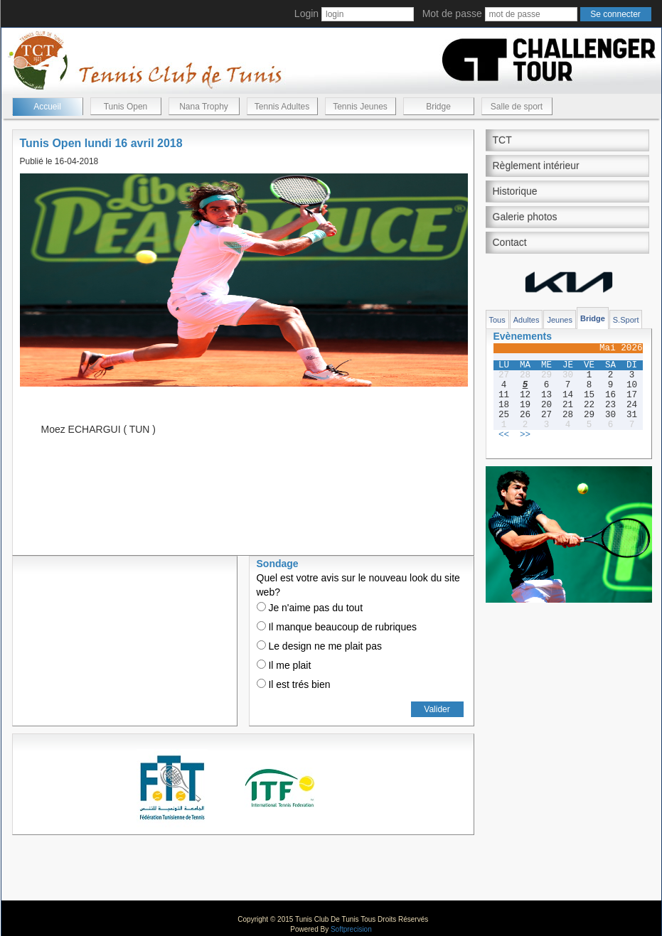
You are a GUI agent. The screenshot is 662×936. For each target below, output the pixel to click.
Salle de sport (517, 107)
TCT (502, 140)
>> (525, 435)
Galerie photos (525, 216)
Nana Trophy (203, 107)
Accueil (47, 107)
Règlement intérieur (536, 165)
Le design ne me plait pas (319, 646)
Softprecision (351, 929)
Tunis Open (126, 107)
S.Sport (626, 320)
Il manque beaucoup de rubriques (337, 627)
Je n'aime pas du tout (310, 607)
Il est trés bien (294, 684)
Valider (436, 709)
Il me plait (284, 665)
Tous (497, 320)
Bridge (438, 107)
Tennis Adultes (282, 107)
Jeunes (559, 320)
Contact (510, 242)
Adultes (526, 320)
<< (503, 435)
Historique (515, 191)
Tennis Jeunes (360, 107)
